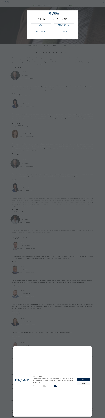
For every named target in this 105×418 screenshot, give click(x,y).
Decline (84, 383)
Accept (83, 379)
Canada (64, 31)
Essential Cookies (37, 385)
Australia (40, 31)
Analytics (50, 385)
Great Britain (64, 25)
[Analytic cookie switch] (55, 386)
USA (40, 25)
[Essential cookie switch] (44, 386)
